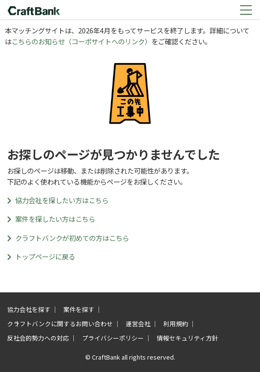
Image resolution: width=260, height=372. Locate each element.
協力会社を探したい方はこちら (58, 200)
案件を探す (78, 309)
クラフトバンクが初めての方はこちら (68, 238)
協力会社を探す (28, 309)
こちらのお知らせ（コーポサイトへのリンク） (81, 41)
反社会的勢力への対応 (38, 337)
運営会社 (138, 323)
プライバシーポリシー (113, 337)
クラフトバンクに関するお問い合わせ (60, 323)
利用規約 (175, 323)
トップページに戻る (41, 256)
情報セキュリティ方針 (187, 337)
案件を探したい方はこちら (51, 219)
